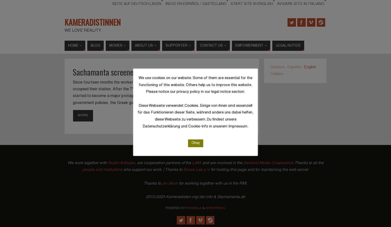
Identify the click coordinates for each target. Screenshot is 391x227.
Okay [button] (196, 143)
